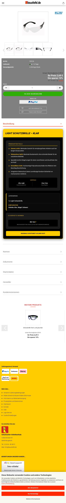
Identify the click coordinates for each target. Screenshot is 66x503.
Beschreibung (8, 124)
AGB (5, 410)
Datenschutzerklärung (8, 483)
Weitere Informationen (33, 499)
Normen (6, 252)
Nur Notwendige (33, 494)
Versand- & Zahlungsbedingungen (14, 393)
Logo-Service (8, 412)
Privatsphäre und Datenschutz (13, 401)
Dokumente (7, 262)
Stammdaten (8, 272)
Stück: (5, 84)
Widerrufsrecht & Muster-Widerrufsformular (17, 395)
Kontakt (6, 407)
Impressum (7, 404)
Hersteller (7, 282)
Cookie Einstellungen (10, 415)
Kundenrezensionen (11, 292)
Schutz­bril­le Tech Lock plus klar (33, 328)
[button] (3, 50)
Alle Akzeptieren (33, 488)
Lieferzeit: (6, 64)
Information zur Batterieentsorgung (15, 398)
